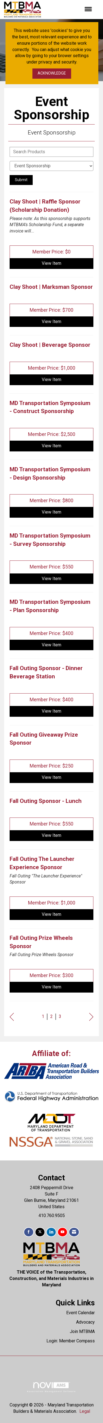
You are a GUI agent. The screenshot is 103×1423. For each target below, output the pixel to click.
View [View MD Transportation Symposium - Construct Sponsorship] (51, 445)
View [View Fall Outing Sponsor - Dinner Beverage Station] (51, 711)
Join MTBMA (82, 1331)
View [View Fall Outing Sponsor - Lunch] (51, 835)
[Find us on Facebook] (29, 1232)
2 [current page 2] (51, 1016)
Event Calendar (80, 1312)
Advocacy (85, 1322)
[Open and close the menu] (69, 9)
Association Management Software (51, 1387)
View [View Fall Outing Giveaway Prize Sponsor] (51, 777)
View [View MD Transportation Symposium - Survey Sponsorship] (51, 578)
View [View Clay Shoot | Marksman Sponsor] (51, 321)
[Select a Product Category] (51, 166)
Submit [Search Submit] (21, 180)
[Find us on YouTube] (62, 1232)
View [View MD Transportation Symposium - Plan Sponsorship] (51, 644)
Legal (84, 1411)
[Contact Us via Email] (74, 1232)
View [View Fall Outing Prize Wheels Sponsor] (51, 987)
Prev (12, 1017)
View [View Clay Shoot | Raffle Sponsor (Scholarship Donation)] (51, 263)
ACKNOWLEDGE (52, 73)
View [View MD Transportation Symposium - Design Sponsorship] (51, 512)
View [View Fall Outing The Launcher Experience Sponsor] (51, 914)
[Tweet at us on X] (40, 1232)
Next (91, 1017)
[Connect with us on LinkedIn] (51, 1232)
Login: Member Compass (70, 1340)
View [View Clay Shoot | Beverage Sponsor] (51, 379)
